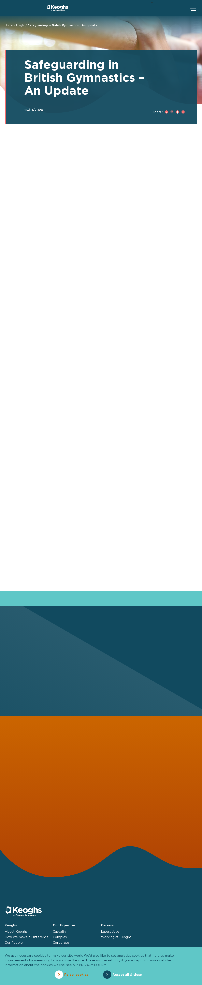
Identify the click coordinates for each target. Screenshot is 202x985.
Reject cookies (76, 974)
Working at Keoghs (116, 937)
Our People (14, 942)
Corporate (61, 942)
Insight (20, 25)
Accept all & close (127, 974)
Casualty (59, 931)
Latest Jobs (110, 931)
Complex (60, 937)
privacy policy (92, 965)
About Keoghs (16, 931)
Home (9, 25)
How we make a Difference (27, 937)
